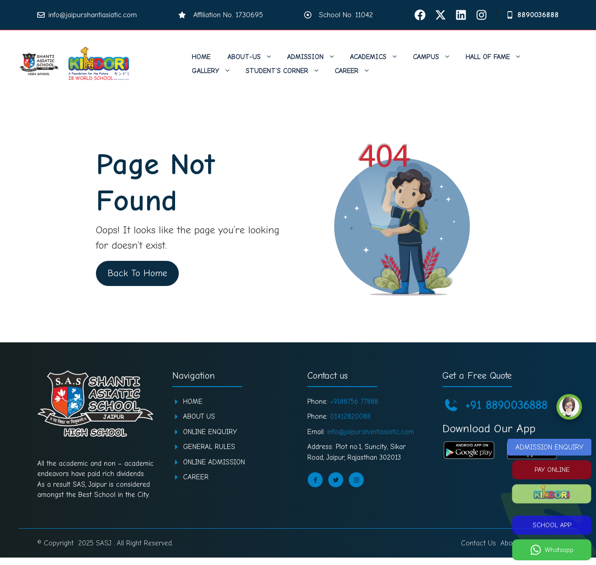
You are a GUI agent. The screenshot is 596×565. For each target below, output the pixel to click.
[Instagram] (481, 14)
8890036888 (538, 15)
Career (357, 71)
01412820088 (350, 416)
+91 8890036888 (506, 405)
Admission (316, 57)
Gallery (216, 71)
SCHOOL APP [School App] (552, 525)
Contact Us (478, 543)
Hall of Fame (498, 57)
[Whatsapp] (551, 549)
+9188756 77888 (354, 401)
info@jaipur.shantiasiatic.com (92, 15)
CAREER (196, 477)
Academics (378, 57)
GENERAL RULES (209, 446)
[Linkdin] (461, 14)
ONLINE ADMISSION (214, 462)
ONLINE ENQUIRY (210, 432)
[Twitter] (440, 14)
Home (201, 57)
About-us (255, 57)
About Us (199, 416)
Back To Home (137, 273)
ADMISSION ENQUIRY (549, 447)
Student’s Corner (287, 71)
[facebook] (420, 14)
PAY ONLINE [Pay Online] (552, 470)
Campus (436, 57)
